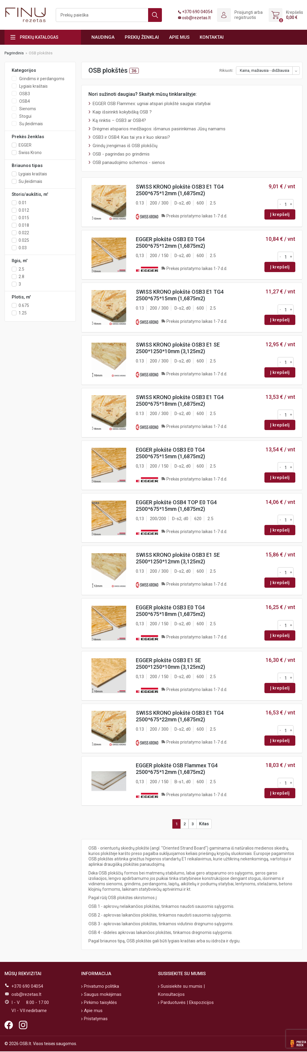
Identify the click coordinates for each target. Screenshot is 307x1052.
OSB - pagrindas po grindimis (121, 154)
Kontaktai (212, 37)
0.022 (24, 232)
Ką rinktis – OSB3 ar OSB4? (119, 120)
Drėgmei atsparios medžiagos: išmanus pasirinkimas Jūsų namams (159, 129)
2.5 (21, 269)
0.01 (23, 202)
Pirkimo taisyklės (100, 1003)
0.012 (24, 210)
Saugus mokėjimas (102, 995)
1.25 (23, 313)
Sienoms (27, 108)
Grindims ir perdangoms (41, 78)
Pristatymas (95, 1019)
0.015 (24, 217)
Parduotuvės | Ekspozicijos (186, 1003)
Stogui (25, 116)
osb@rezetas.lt (196, 17)
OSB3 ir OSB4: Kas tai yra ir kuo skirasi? (131, 137)
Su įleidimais (31, 123)
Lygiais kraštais (33, 86)
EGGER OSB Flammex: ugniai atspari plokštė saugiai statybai (151, 103)
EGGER (25, 145)
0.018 (24, 225)
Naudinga (103, 37)
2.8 (21, 276)
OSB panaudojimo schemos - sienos (129, 162)
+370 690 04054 (197, 11)
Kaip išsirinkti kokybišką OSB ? (122, 112)
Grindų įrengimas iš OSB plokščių (125, 145)
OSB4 (24, 101)
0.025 (24, 240)
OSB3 (24, 93)
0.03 (23, 247)
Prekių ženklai (142, 37)
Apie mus (179, 37)
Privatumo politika (101, 987)
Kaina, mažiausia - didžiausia (264, 70)
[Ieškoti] (109, 15)
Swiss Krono (30, 152)
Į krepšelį (280, 214)
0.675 (24, 305)
